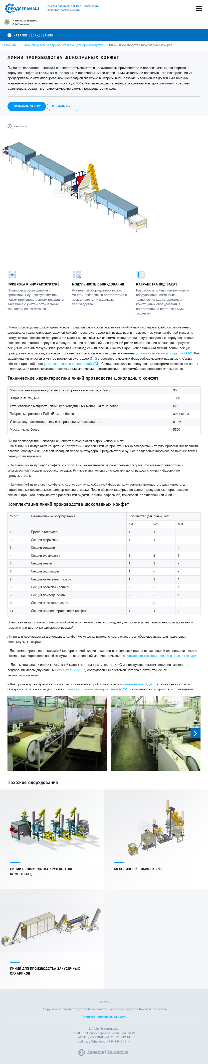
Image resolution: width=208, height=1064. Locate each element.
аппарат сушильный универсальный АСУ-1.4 (97, 689)
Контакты (104, 1002)
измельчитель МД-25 (138, 684)
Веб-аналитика (117, 1052)
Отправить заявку (27, 106)
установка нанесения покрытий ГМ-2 (164, 353)
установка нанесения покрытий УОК (71, 364)
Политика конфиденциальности (104, 1017)
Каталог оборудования (30, 35)
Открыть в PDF (63, 106)
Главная (10, 45)
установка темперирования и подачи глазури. (162, 656)
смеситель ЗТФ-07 (71, 670)
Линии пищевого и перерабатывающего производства (62, 45)
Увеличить (20, 126)
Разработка (95, 1052)
